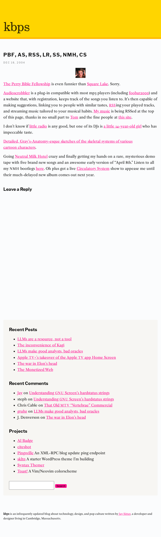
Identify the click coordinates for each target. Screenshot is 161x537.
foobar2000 (139, 93)
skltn (21, 459)
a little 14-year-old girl (123, 126)
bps (16, 27)
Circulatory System (93, 168)
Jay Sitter (125, 513)
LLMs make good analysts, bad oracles (50, 351)
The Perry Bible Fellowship (26, 84)
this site (124, 117)
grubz (22, 411)
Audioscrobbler (16, 93)
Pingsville (25, 453)
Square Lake (97, 84)
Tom (74, 117)
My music (101, 111)
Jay (19, 393)
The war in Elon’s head (37, 363)
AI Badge (25, 440)
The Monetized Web (35, 369)
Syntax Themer (30, 465)
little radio (38, 126)
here (40, 168)
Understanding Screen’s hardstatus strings (69, 393)
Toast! (22, 471)
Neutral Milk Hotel (31, 156)
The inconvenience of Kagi (40, 345)
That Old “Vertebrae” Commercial (78, 405)
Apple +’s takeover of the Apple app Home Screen (66, 357)
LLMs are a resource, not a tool (44, 339)
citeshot (24, 447)
